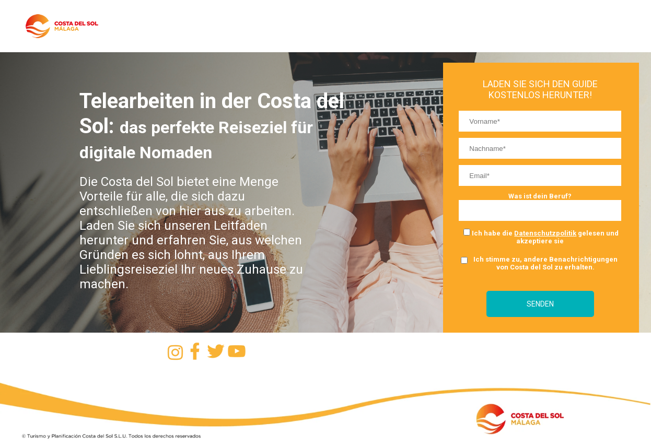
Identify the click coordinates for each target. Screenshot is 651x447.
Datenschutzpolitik (545, 233)
